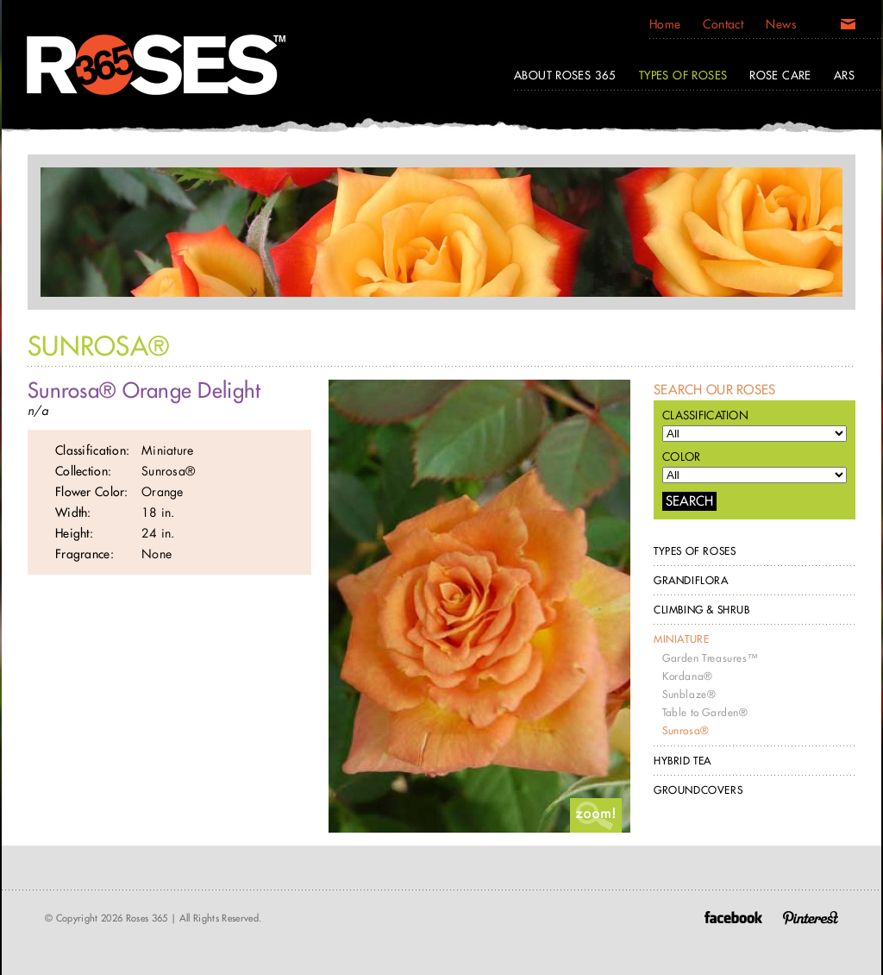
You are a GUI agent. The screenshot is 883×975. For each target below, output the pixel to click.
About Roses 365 (565, 75)
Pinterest (810, 917)
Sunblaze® (689, 694)
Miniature (681, 638)
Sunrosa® (686, 730)
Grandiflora (691, 580)
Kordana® (687, 676)
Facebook (733, 917)
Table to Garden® (705, 712)
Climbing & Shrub (702, 609)
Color (681, 456)
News (781, 24)
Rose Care (780, 75)
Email (848, 27)
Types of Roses (695, 550)
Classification (705, 414)
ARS (844, 75)
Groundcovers (698, 789)
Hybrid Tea (682, 760)
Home (665, 24)
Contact (723, 24)
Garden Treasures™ (709, 657)
